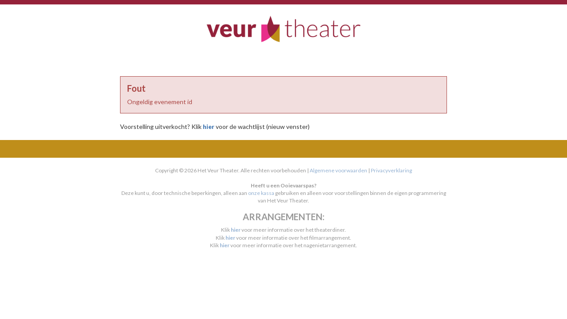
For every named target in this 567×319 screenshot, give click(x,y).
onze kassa (261, 193)
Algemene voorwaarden (338, 170)
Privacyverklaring (391, 170)
